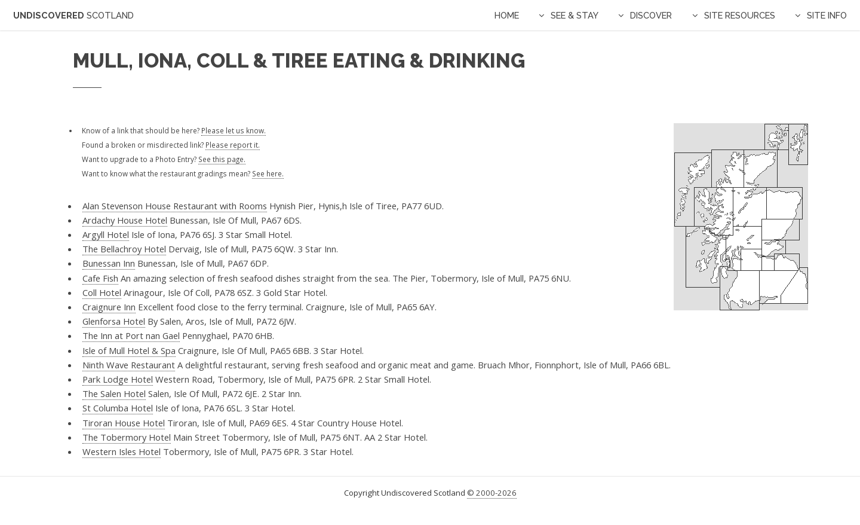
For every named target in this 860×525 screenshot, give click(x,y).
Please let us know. (233, 130)
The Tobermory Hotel (126, 437)
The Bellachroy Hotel (124, 249)
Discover (651, 15)
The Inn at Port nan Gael (131, 335)
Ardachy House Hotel (124, 220)
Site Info (827, 15)
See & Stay (574, 15)
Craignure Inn (109, 307)
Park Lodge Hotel (117, 379)
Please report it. (232, 144)
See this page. (221, 159)
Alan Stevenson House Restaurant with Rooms (174, 206)
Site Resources (739, 15)
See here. (268, 173)
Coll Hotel (101, 292)
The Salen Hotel (114, 393)
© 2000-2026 (492, 492)
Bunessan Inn (108, 263)
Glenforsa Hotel (113, 321)
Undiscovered (73, 15)
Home (506, 15)
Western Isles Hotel (121, 451)
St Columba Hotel (117, 408)
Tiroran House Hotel (123, 423)
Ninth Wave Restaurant (128, 365)
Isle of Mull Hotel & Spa (129, 350)
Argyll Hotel (105, 234)
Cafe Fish (100, 278)
